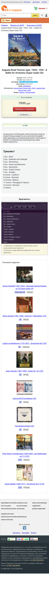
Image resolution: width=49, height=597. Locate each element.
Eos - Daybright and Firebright (12, 213)
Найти (35, 15)
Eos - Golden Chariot (9, 224)
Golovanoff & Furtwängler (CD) (24, 398)
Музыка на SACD (22, 503)
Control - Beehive (8, 234)
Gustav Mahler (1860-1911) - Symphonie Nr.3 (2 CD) (24, 484)
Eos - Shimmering (8, 216)
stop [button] (27, 207)
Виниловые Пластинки (8, 503)
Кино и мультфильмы (39, 503)
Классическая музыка (8, 509)
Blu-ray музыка (22, 506)
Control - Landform (9, 229)
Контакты (27, 2)
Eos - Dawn (7, 211)
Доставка (36, 2)
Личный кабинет (46, 15)
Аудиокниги (36, 506)
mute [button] (2, 207)
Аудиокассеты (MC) (7, 514)
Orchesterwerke (30, 92)
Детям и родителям (38, 509)
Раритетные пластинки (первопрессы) (14, 517)
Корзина (43, 8)
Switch (5, 242)
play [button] (24, 187)
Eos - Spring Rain (8, 221)
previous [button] (16, 207)
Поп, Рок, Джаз (6, 506)
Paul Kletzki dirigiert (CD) (24, 426)
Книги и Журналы (7, 519)
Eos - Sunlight (7, 226)
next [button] (33, 207)
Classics (21, 92)
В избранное (24, 114)
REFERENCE (27, 86)
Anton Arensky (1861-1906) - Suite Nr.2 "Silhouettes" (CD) (24, 316)
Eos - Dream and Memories (11, 219)
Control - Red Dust (9, 239)
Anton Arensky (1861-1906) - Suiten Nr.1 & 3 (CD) (24, 371)
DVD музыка (21, 509)
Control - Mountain (9, 232)
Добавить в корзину (24, 109)
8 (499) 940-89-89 (37, 560)
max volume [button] (11, 207)
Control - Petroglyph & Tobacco (12, 237)
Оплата (44, 2)
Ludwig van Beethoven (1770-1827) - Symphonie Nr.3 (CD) (24, 343)
